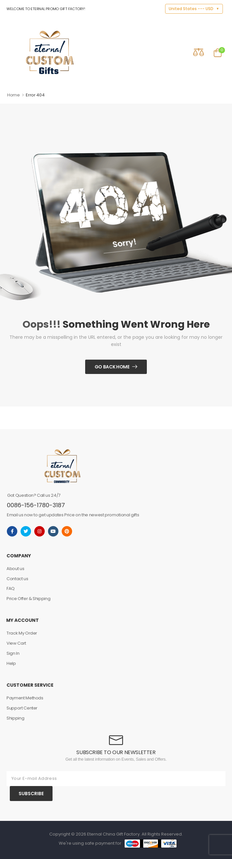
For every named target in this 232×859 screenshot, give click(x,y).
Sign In (13, 653)
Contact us (17, 579)
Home (13, 95)
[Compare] (198, 52)
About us (15, 569)
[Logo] (50, 52)
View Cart (16, 643)
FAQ (11, 588)
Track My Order (22, 633)
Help (11, 663)
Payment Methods (25, 698)
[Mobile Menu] (11, 52)
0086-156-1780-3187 (36, 505)
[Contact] (180, 52)
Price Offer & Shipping (28, 598)
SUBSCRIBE (31, 793)
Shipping (15, 718)
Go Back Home (112, 367)
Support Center (22, 708)
